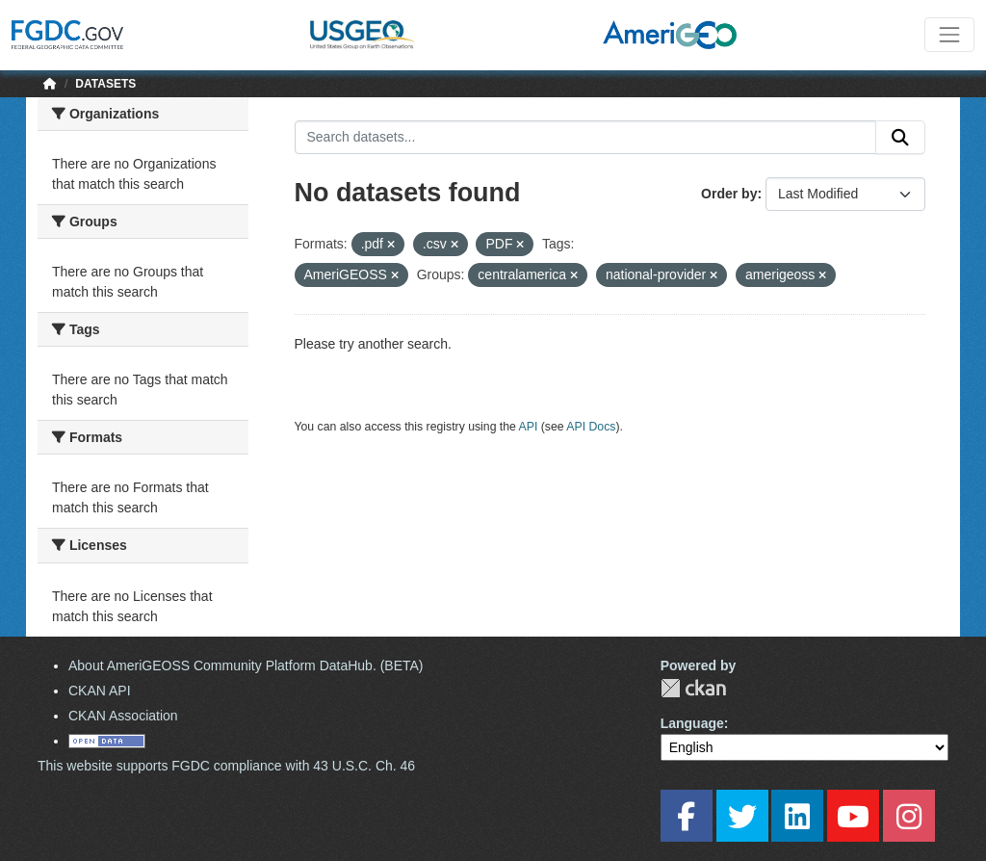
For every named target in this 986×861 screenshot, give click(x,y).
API (528, 426)
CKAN (693, 688)
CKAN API (99, 690)
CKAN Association (123, 715)
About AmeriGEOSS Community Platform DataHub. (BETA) (246, 665)
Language (692, 723)
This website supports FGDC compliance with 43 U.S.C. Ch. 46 (226, 765)
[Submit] (900, 137)
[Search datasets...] (586, 137)
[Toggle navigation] (949, 34)
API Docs (590, 426)
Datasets (105, 84)
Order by (729, 193)
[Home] (50, 84)
